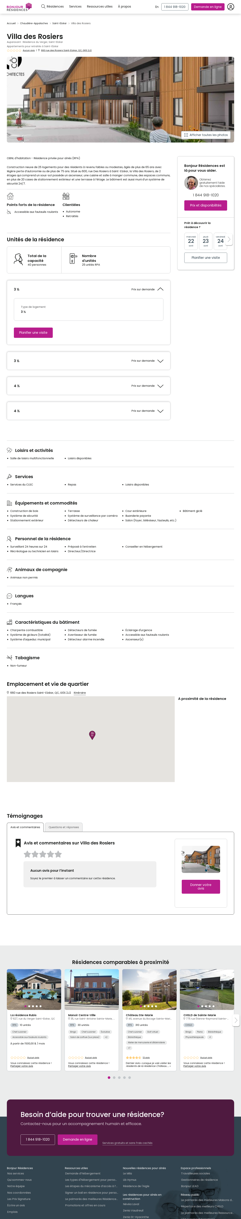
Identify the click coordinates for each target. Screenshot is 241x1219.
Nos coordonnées (19, 1193)
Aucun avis (29, 50)
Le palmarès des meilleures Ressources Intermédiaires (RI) (207, 1213)
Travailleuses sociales (195, 1173)
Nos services (15, 1173)
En (157, 7)
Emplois (12, 1212)
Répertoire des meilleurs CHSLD (202, 1206)
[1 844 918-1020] (174, 6)
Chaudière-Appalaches (34, 23)
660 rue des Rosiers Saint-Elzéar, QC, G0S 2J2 (66, 50)
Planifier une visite (33, 332)
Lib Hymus (129, 1180)
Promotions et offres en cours (85, 1205)
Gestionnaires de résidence (199, 1180)
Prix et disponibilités (205, 205)
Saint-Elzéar (59, 23)
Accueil (11, 23)
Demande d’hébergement (83, 1173)
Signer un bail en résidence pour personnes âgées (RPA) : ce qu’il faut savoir (91, 1193)
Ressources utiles (100, 6)
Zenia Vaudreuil (133, 1210)
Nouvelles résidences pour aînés (144, 1168)
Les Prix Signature (18, 1199)
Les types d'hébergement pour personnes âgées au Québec (91, 1180)
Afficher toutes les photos (209, 135)
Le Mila (127, 1173)
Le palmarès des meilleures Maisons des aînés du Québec (207, 1200)
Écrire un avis (16, 1205)
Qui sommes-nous (19, 1180)
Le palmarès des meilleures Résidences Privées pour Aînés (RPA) (91, 1199)
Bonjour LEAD (190, 1186)
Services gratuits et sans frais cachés (127, 1143)
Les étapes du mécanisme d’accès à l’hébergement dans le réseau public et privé (91, 1186)
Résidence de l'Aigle (136, 1186)
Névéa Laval (131, 1204)
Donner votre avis (200, 887)
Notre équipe (16, 1186)
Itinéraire (80, 693)
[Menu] (19, 7)
